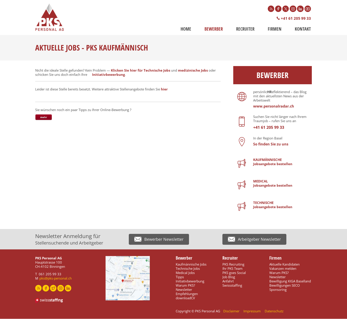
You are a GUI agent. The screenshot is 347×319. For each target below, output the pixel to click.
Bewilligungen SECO (284, 285)
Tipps (180, 277)
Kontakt (303, 29)
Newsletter (184, 290)
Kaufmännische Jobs (191, 264)
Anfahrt (228, 281)
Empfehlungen (187, 294)
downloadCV (185, 298)
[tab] (43, 117)
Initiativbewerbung (108, 74)
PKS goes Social (234, 273)
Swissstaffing (232, 285)
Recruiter (245, 29)
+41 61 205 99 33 (296, 18)
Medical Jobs (185, 273)
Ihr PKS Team (232, 268)
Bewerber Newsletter (163, 239)
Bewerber (213, 29)
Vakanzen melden (282, 268)
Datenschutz (274, 311)
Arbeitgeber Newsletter (259, 239)
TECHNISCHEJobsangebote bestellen (272, 205)
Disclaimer (231, 311)
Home (186, 29)
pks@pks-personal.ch (55, 278)
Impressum (252, 311)
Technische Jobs (188, 268)
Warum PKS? (185, 285)
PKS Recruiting (233, 264)
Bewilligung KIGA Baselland (290, 281)
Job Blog (228, 277)
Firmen (274, 29)
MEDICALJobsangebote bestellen (272, 183)
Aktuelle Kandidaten (284, 264)
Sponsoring (278, 290)
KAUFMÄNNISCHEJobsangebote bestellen (272, 162)
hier (164, 89)
